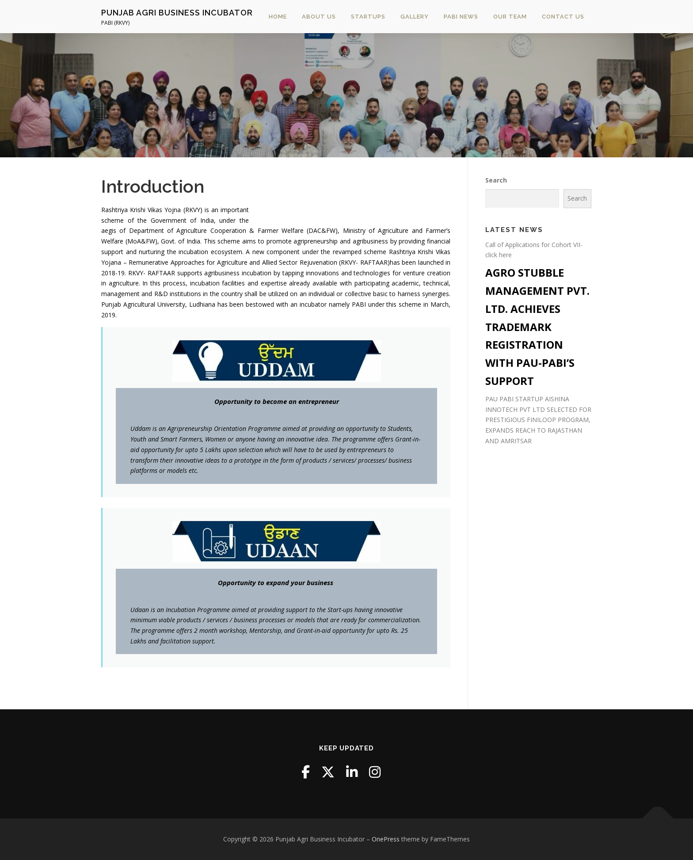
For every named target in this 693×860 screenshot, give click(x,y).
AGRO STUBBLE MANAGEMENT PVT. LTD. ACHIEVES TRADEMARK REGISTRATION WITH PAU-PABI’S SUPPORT (537, 326)
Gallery (414, 16)
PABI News (461, 16)
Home (278, 16)
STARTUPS (368, 16)
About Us (319, 16)
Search (496, 180)
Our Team (510, 16)
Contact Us (563, 16)
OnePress (386, 839)
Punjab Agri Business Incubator (177, 12)
